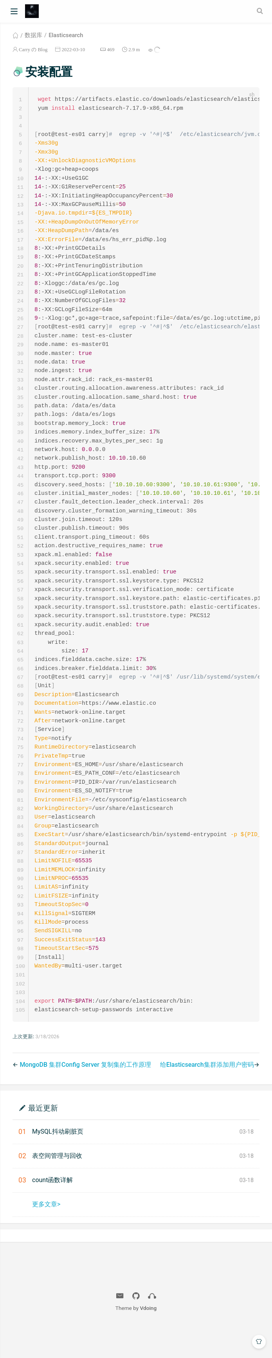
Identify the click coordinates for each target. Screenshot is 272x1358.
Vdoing (148, 1339)
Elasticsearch (66, 35)
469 (110, 49)
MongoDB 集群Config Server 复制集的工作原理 (85, 1096)
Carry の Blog (33, 49)
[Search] (260, 11)
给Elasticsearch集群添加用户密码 (207, 1096)
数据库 (33, 35)
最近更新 (43, 1139)
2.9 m (134, 49)
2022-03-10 (73, 49)
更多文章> (46, 1235)
